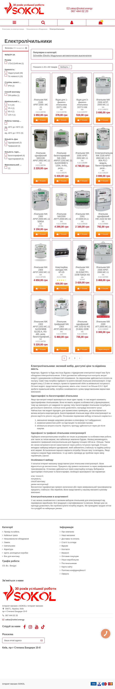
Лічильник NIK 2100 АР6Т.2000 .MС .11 (40, 103)
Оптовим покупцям (70, 556)
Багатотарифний (16, 156)
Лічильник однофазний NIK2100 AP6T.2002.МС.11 (41, 157)
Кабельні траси (11, 535)
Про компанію (68, 532)
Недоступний (15, 73)
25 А (11, 108)
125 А (12, 115)
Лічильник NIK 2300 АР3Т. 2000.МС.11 (103, 102)
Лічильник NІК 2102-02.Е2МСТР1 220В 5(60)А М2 (82, 271)
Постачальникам (69, 563)
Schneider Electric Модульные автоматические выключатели (62, 55)
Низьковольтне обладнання (16, 539)
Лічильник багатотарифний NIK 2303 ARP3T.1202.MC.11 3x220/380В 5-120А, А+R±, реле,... (63, 160)
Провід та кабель (11, 532)
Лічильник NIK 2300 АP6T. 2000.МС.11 (103, 270)
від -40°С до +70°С (14, 133)
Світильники (9, 546)
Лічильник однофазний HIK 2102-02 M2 (103, 216)
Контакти (66, 549)
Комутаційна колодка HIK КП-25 (61, 270)
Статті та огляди (69, 542)
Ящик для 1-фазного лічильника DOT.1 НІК (62, 103)
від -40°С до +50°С (14, 127)
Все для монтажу (12, 556)
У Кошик (41, 120)
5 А (11, 105)
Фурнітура (8, 549)
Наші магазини (68, 535)
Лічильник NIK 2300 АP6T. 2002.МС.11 (82, 155)
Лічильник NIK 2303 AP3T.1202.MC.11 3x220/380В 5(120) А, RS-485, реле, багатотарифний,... (42, 329)
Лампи (7, 542)
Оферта (65, 574)
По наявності (15, 76)
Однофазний (15, 143)
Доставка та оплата (70, 539)
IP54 (11, 86)
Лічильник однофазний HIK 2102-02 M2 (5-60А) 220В (82, 325)
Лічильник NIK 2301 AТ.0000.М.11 (82, 216)
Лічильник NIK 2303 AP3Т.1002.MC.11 (41, 270)
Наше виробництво (70, 560)
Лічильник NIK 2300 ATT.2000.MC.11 (103, 324)
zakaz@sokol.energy (81, 8)
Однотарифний (16, 159)
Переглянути (103, 349)
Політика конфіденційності (74, 570)
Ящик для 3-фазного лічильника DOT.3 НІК (82, 103)
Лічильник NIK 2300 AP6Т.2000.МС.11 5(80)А (41, 218)
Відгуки (65, 546)
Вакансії (65, 553)
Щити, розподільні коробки (16, 553)
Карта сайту (67, 567)
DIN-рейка (13, 95)
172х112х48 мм (16, 63)
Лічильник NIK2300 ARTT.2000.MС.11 (62, 216)
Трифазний (14, 146)
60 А (11, 111)
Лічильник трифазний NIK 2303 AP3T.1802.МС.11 (62, 325)
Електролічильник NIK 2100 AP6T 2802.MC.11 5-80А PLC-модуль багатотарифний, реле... (104, 160)
